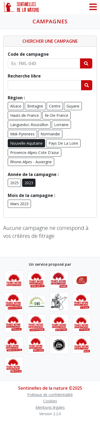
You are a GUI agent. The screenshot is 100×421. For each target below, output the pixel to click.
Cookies (50, 400)
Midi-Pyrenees (22, 133)
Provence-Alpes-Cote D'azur (34, 152)
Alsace (15, 106)
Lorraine (61, 124)
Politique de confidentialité (50, 394)
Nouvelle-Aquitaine (26, 143)
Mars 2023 (19, 203)
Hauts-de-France (24, 115)
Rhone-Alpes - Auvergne (31, 161)
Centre (55, 106)
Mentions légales (50, 407)
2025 (14, 182)
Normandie (50, 133)
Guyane (72, 106)
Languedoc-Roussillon (29, 124)
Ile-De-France (56, 115)
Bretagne (35, 106)
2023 (29, 182)
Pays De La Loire (63, 143)
